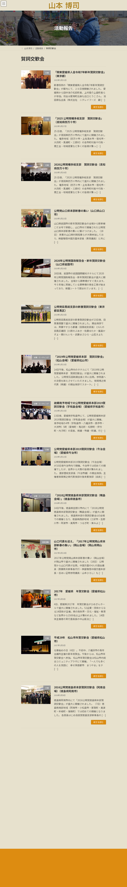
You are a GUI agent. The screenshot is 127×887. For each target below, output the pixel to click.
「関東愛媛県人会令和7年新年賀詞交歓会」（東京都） (79, 74)
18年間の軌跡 (27, 828)
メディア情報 (27, 822)
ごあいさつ (26, 804)
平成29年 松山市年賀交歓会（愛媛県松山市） (79, 639)
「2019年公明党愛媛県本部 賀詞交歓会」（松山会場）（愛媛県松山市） (79, 358)
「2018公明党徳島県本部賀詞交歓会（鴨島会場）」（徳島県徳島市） (79, 497)
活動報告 (25, 810)
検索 (91, 748)
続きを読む (99, 106)
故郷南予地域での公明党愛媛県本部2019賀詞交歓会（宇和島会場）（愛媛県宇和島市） (80, 404)
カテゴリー (27, 785)
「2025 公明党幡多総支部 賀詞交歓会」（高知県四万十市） (78, 120)
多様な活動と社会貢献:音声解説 (35, 835)
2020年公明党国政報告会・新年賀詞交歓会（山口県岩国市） (79, 262)
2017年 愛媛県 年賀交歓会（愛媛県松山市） (79, 593)
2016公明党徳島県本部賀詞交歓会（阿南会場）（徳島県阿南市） (79, 689)
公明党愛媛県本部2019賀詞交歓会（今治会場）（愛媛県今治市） (79, 451)
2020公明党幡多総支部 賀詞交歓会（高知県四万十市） (79, 166)
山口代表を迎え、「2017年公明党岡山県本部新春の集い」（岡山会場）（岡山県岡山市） (79, 545)
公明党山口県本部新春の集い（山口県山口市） (79, 212)
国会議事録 (26, 816)
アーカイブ (26, 762)
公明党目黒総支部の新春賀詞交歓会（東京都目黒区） (79, 308)
